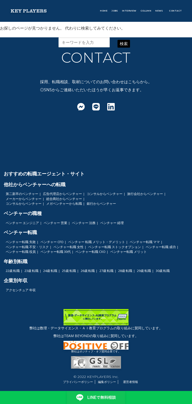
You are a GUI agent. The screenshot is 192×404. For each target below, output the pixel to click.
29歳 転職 (144, 270)
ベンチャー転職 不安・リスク (27, 247)
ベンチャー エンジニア (22, 223)
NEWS (159, 11)
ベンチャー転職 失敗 (21, 242)
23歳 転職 (31, 270)
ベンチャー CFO (52, 242)
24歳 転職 (50, 270)
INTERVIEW (129, 11)
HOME (104, 11)
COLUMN (146, 11)
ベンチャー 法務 (84, 223)
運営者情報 (130, 382)
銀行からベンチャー (101, 203)
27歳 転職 (107, 270)
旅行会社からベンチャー (145, 193)
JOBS (115, 11)
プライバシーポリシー (78, 382)
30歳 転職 (163, 270)
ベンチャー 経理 (112, 223)
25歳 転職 (69, 270)
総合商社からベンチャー (64, 198)
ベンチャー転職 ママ (145, 242)
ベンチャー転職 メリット (128, 251)
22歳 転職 (13, 270)
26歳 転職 (88, 270)
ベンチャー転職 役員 (21, 251)
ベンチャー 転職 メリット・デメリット (96, 242)
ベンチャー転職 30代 (55, 251)
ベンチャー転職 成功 (161, 247)
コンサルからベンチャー (104, 193)
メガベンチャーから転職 (64, 203)
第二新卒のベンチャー (22, 193)
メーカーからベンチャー (24, 198)
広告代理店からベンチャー (62, 193)
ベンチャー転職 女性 (69, 247)
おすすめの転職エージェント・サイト (44, 173)
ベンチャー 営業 (55, 223)
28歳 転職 (125, 270)
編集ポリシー (107, 382)
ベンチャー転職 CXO (91, 251)
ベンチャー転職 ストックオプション (114, 247)
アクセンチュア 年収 (21, 290)
